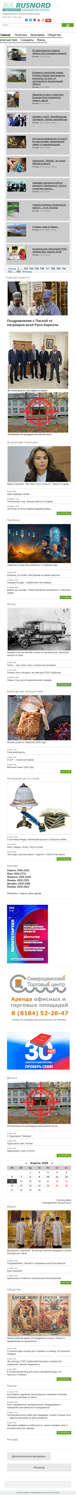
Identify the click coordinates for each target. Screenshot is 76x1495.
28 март (9, 1133)
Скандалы (27, 40)
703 (26, 268)
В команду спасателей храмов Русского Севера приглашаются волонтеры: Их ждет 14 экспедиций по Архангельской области (48, 78)
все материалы (64, 513)
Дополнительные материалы (29, 1456)
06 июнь (35, 192)
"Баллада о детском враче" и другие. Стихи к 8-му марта (36, 854)
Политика (21, 35)
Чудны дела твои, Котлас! (20, 1143)
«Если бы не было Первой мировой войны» (29, 509)
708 (53, 268)
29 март (9, 1348)
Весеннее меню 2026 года (20, 767)
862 (19, 271)
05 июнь (35, 230)
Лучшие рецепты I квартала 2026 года (26, 742)
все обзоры (65, 597)
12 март (9, 1148)
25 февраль (11, 499)
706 (42, 268)
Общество (54, 35)
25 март (9, 491)
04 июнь (35, 255)
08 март (9, 852)
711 (10, 271)
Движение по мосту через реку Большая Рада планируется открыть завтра (48, 97)
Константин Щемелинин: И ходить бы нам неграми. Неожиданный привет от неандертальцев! (49, 141)
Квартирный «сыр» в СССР (21, 1151)
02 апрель (10, 837)
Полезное (39, 1467)
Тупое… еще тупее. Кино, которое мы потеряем (31, 665)
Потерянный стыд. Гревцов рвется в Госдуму (30, 501)
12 (66, 1177)
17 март (9, 670)
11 (57, 1177)
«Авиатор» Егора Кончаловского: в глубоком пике (32, 565)
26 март (9, 1423)
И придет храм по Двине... (45, 227)
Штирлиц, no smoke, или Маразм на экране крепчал (33, 575)
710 (64, 268)
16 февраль (11, 506)
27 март (9, 749)
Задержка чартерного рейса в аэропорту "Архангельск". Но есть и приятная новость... (49, 186)
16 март (9, 844)
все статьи (66, 771)
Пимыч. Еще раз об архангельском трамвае (29, 680)
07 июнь (35, 147)
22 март (9, 1369)
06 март (9, 764)
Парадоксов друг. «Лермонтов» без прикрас (29, 582)
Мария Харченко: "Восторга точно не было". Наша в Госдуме (38, 484)
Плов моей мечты (16, 752)
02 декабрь (10, 587)
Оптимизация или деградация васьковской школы (32, 1126)
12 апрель (10, 1261)
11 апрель (10, 1268)
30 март (9, 662)
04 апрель (10, 1402)
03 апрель (10, 1412)
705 (37, 268)
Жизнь (41, 40)
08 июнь (35, 56)
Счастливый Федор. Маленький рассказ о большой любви (36, 839)
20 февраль (11, 677)
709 (58, 268)
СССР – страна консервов (20, 760)
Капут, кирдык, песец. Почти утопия (25, 847)
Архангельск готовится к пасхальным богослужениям (34, 1278)
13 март (9, 1141)
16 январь (10, 580)
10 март (9, 572)
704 (31, 268)
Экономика (37, 35)
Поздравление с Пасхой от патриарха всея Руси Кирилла (36, 1263)
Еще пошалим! (14, 1271)
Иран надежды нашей (18, 494)
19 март (9, 757)
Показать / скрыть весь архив (24, 893)
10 (48, 1177)
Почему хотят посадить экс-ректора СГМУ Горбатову (34, 672)
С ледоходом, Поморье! (19, 1136)
